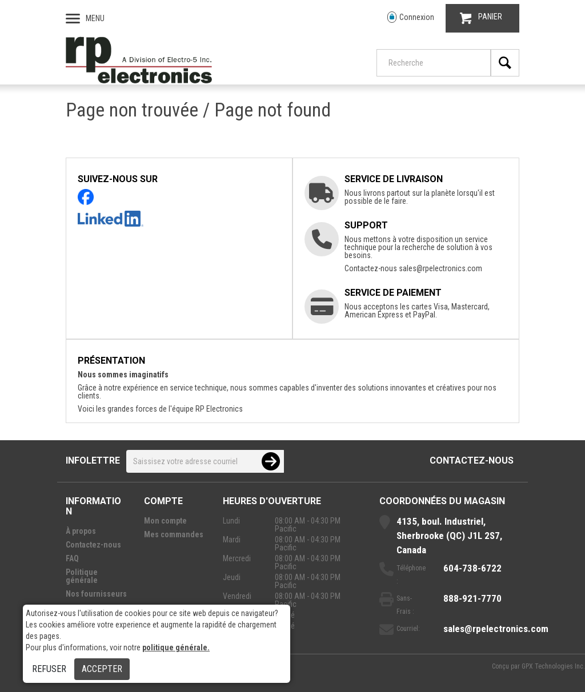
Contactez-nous (472, 460)
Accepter (102, 668)
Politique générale (82, 576)
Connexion (410, 17)
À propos (81, 531)
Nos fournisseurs (96, 593)
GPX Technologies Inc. (553, 666)
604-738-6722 (472, 568)
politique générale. (176, 647)
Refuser (49, 668)
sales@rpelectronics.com (440, 268)
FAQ (72, 558)
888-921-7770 (472, 598)
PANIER (481, 18)
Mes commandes (173, 534)
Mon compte (165, 520)
